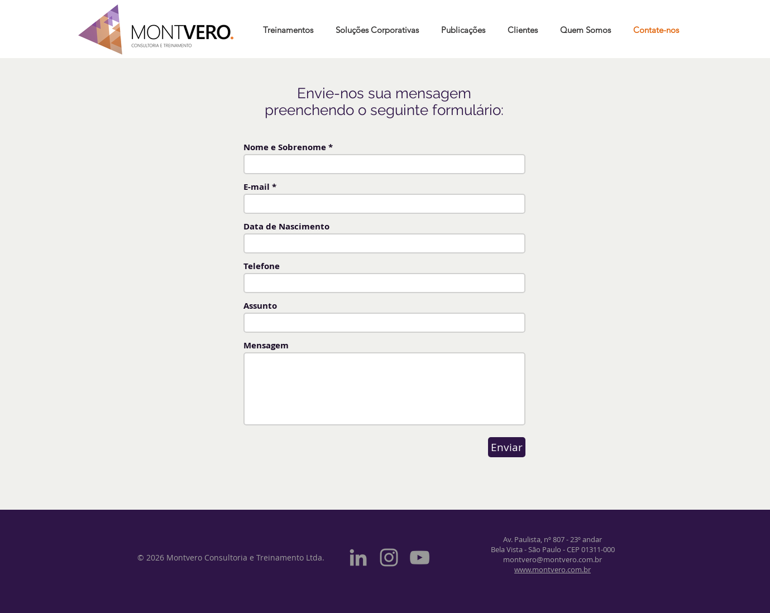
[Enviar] (506, 447)
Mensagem (266, 345)
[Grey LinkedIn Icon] (358, 557)
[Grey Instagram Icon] (389, 557)
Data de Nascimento (286, 226)
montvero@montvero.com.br (552, 559)
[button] (463, 29)
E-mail (256, 187)
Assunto (260, 305)
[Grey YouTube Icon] (420, 557)
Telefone (261, 266)
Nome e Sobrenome (284, 147)
